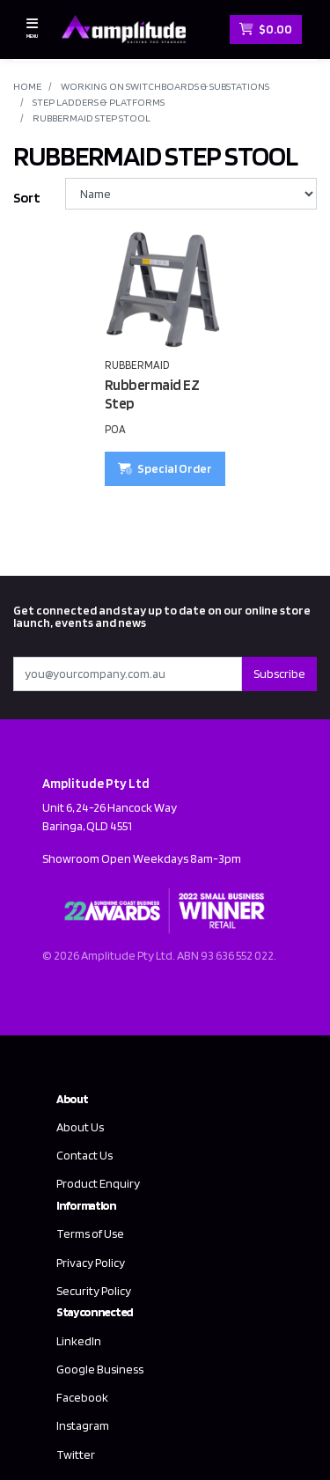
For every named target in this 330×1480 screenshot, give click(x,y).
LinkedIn (78, 1341)
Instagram (82, 1425)
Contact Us (84, 1155)
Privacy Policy (90, 1262)
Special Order (165, 468)
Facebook (82, 1397)
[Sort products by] (191, 194)
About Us (80, 1127)
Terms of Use (90, 1233)
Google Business (99, 1369)
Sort (26, 197)
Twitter (75, 1454)
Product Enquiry (98, 1183)
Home (27, 85)
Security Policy (93, 1291)
